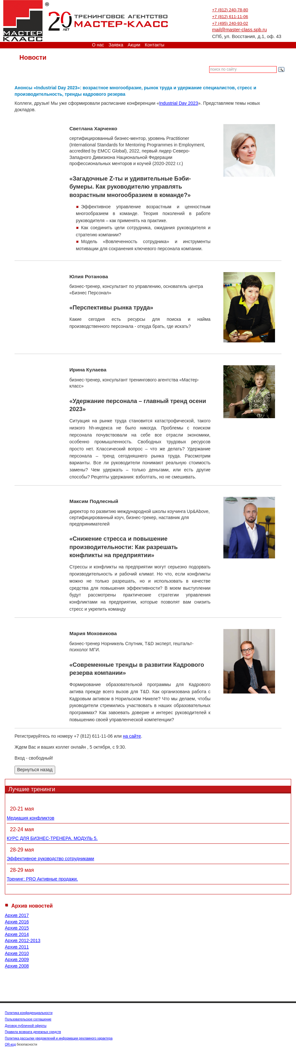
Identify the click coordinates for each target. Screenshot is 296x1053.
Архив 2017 (17, 915)
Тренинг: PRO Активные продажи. (42, 878)
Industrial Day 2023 (178, 103)
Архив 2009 (17, 959)
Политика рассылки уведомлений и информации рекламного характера (59, 1038)
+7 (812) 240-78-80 (230, 9)
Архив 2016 (17, 921)
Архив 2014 (17, 934)
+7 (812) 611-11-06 (230, 16)
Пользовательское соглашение (28, 1019)
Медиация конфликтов (30, 818)
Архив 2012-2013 (22, 940)
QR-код (10, 1044)
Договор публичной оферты (25, 1026)
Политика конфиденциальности (29, 1013)
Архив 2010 (17, 953)
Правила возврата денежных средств (33, 1032)
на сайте (132, 736)
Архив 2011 (17, 947)
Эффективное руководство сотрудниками (50, 858)
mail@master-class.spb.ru (239, 29)
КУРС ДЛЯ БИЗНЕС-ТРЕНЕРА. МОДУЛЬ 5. (52, 838)
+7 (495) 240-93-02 (230, 23)
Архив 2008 (17, 966)
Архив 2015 (17, 927)
